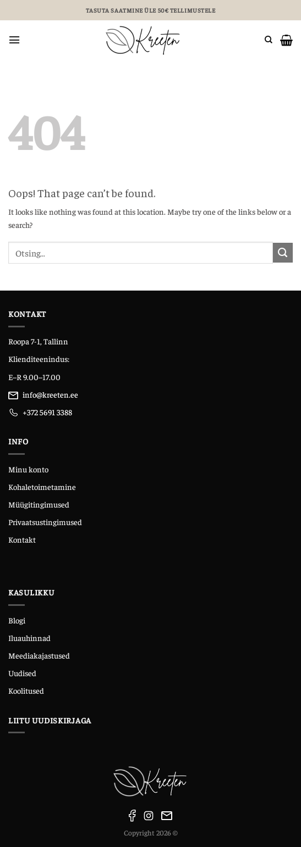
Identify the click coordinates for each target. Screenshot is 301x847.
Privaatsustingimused (45, 522)
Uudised (22, 673)
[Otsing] (268, 40)
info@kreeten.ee (50, 394)
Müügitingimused (38, 504)
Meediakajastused (39, 655)
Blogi (16, 620)
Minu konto (28, 469)
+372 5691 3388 (47, 412)
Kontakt (22, 539)
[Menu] (14, 40)
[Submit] (283, 253)
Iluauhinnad (29, 638)
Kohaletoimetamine (42, 487)
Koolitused (26, 690)
